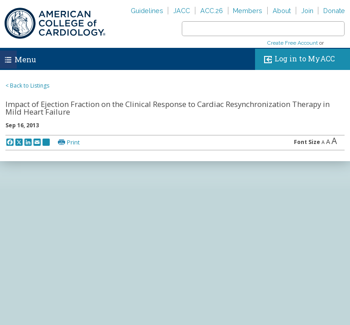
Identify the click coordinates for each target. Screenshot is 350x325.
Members (247, 10)
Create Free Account (292, 43)
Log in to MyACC (297, 59)
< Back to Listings (27, 85)
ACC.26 (211, 10)
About (282, 10)
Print (73, 142)
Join (307, 10)
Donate (334, 10)
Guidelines (147, 10)
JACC (181, 10)
